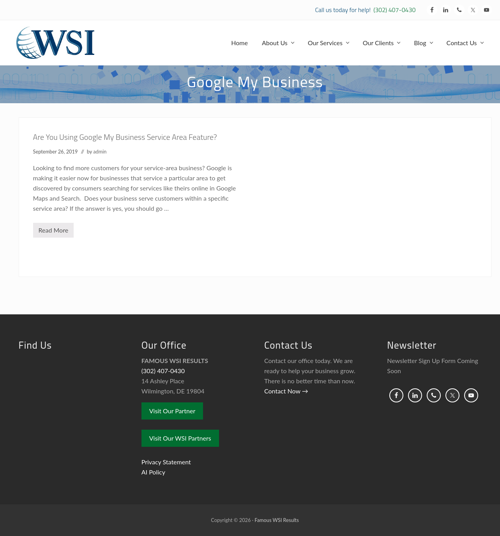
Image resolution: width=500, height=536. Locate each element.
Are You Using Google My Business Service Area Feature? (125, 137)
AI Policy (153, 472)
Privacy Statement (166, 461)
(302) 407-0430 (394, 9)
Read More (54, 232)
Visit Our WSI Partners (180, 438)
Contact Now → (286, 391)
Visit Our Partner (172, 410)
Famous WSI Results (276, 520)
